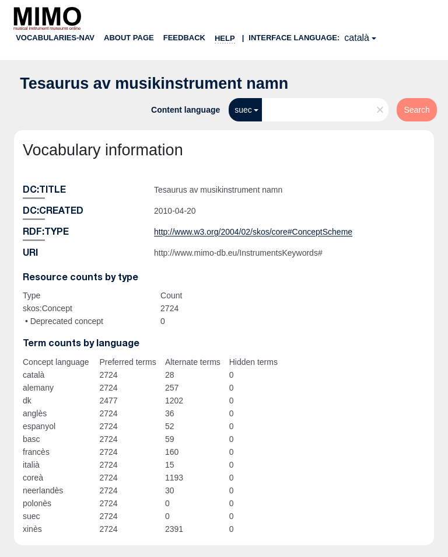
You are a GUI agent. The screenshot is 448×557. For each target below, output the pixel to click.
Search (416, 109)
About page (129, 37)
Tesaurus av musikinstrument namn (154, 83)
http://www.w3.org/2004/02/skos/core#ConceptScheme (253, 231)
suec (243, 109)
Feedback (184, 37)
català (356, 38)
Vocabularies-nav (55, 37)
